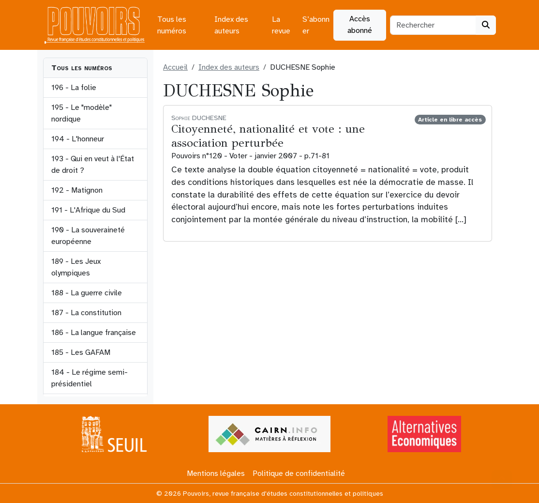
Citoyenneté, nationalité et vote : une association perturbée (268, 136)
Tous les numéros (171, 25)
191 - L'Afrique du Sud (88, 210)
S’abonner (315, 25)
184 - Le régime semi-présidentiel (89, 378)
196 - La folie (73, 87)
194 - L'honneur (77, 139)
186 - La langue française (93, 332)
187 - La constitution (86, 313)
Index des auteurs (231, 25)
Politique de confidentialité (299, 473)
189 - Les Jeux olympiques (76, 267)
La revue (281, 25)
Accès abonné (359, 24)
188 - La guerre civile (86, 293)
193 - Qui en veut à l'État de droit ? (92, 164)
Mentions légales (216, 473)
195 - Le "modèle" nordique (81, 113)
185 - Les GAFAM (80, 352)
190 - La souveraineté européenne (88, 235)
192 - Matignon (77, 190)
